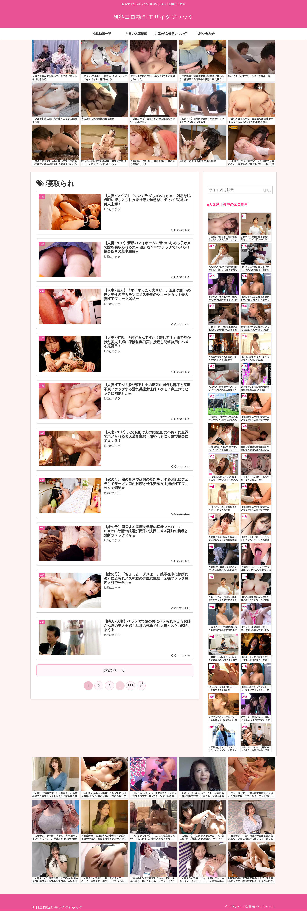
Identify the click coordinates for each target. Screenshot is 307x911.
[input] (240, 190)
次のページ (115, 670)
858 (131, 686)
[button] (267, 190)
